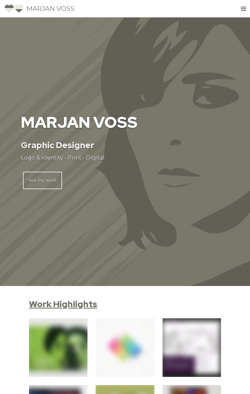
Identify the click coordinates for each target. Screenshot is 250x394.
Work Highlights (63, 304)
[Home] (39, 8)
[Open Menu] (243, 8)
